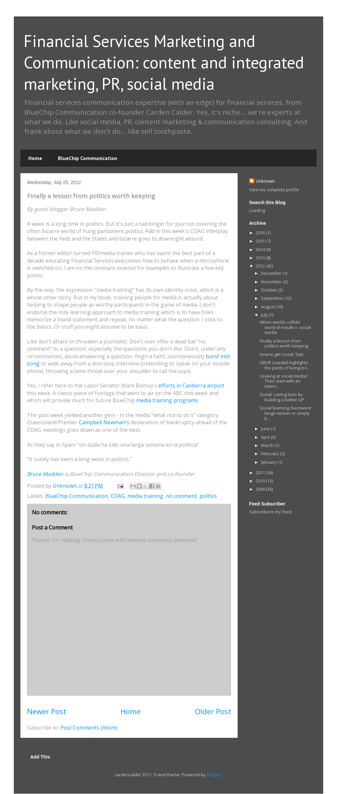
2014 (261, 249)
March (267, 445)
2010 (261, 481)
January (269, 462)
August (268, 307)
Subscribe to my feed (270, 512)
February (270, 453)
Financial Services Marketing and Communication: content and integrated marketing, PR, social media (164, 62)
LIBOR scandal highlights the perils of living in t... (285, 365)
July (265, 315)
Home (35, 158)
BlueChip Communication (87, 158)
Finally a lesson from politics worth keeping (284, 343)
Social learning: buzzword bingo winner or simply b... (285, 413)
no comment (181, 496)
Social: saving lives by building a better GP (282, 397)
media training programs (167, 400)
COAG (118, 496)
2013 (261, 258)
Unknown (265, 181)
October (269, 290)
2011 (261, 473)
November (272, 282)
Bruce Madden (45, 474)
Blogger (214, 775)
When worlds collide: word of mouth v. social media (285, 327)
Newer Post (46, 711)
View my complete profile (274, 190)
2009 (261, 489)
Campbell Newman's (104, 422)
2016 (261, 233)
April (266, 437)
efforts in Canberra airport (191, 385)
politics (208, 496)
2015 (261, 241)
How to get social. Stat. (282, 354)
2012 (261, 266)
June (266, 429)
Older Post (213, 711)
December (272, 273)
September (272, 298)
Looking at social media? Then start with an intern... (284, 381)
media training (145, 496)
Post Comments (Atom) (88, 727)
